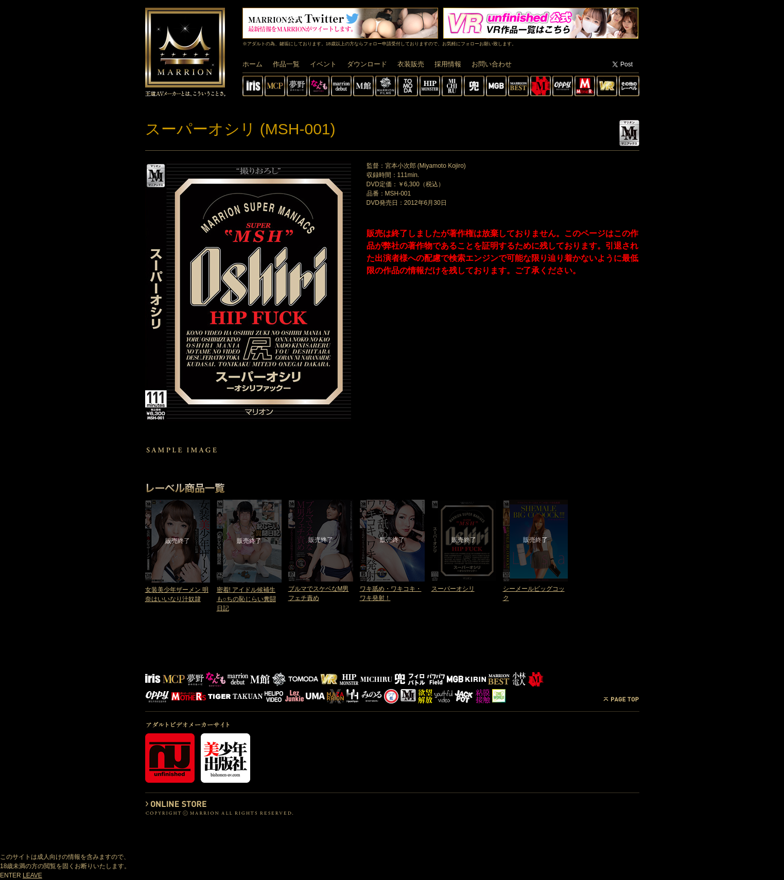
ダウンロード (367, 64)
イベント (323, 64)
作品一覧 (286, 64)
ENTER (10, 875)
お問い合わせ (492, 64)
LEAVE (32, 875)
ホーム (252, 64)
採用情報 (447, 64)
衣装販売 (410, 64)
